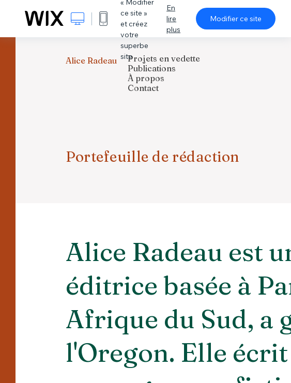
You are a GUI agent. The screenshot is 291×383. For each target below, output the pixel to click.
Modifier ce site (236, 18)
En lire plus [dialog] (173, 18)
